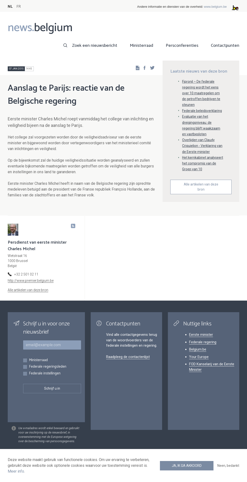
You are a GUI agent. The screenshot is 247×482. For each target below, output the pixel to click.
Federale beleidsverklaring (202, 111)
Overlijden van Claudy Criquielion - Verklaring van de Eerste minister (202, 145)
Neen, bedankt (228, 466)
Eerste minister (201, 334)
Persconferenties (182, 45)
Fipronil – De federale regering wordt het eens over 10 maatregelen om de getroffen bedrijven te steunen (201, 93)
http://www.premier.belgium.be (31, 280)
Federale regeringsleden (47, 367)
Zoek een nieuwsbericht (94, 45)
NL (10, 6)
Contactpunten (225, 45)
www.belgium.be (215, 6)
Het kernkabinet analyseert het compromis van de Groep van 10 (202, 163)
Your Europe (199, 357)
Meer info (16, 471)
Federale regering (202, 342)
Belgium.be (197, 349)
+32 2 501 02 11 (26, 274)
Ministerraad (141, 45)
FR (18, 6)
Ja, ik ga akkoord (187, 466)
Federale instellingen (45, 373)
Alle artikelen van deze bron (201, 186)
